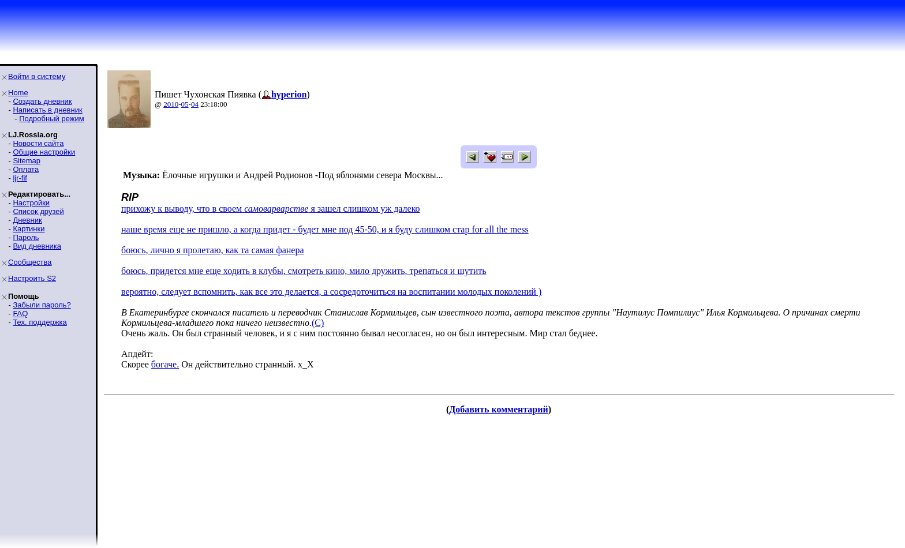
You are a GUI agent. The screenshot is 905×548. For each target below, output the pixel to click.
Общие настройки (44, 152)
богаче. (165, 364)
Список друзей (38, 211)
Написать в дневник (47, 110)
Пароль (26, 237)
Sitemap (26, 160)
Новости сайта (38, 143)
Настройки (31, 202)
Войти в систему (36, 76)
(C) (318, 323)
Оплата (26, 169)
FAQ (20, 313)
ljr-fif (20, 178)
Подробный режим (51, 118)
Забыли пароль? (41, 305)
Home (18, 92)
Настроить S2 (32, 278)
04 (195, 104)
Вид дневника (37, 246)
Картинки (28, 228)
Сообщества (30, 262)
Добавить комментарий (498, 409)
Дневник (27, 220)
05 (185, 104)
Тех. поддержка (39, 322)
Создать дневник (42, 101)
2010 (170, 104)
